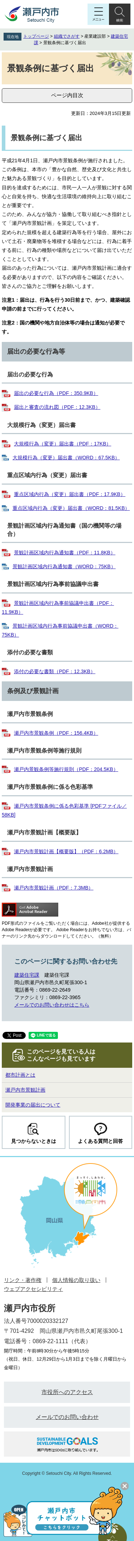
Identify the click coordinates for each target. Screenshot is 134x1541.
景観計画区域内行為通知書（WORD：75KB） (64, 566)
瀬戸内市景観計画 (25, 1090)
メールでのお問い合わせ (67, 1417)
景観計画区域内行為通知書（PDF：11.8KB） (64, 552)
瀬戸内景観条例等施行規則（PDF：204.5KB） (66, 769)
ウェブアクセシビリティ (33, 1289)
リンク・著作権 (22, 1280)
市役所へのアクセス (67, 1392)
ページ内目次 (67, 95)
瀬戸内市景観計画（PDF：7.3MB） (53, 888)
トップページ (36, 36)
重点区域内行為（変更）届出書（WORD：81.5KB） (71, 508)
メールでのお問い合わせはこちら (51, 1005)
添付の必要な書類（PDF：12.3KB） (54, 671)
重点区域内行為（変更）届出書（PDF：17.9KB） (69, 494)
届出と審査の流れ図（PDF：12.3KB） (57, 407)
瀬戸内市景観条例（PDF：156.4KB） (56, 733)
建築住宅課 (26, 975)
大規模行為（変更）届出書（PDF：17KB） (62, 444)
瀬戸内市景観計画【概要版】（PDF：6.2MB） (66, 851)
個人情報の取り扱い (76, 1280)
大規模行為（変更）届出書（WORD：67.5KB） (66, 457)
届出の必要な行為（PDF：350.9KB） (56, 393)
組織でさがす (67, 36)
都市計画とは (20, 1075)
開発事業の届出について (32, 1105)
